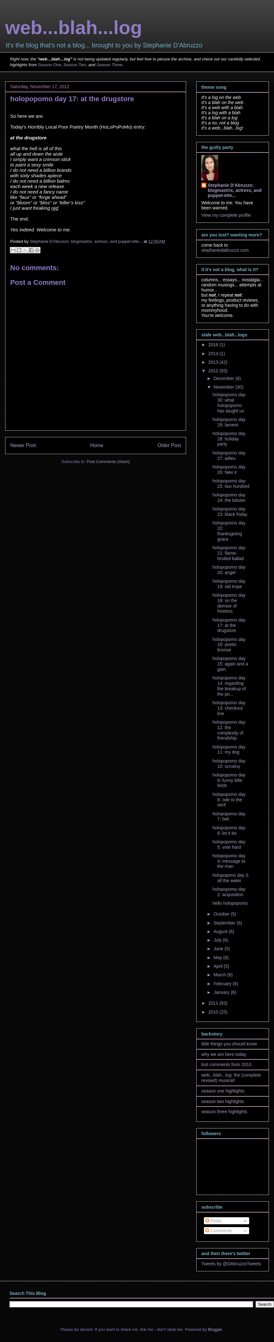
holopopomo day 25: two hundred (231, 483)
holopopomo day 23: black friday (230, 511)
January (222, 992)
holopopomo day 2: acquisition (229, 892)
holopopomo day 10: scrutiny (229, 763)
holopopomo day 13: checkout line (229, 708)
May (218, 957)
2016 (214, 344)
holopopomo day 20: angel (229, 570)
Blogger (215, 1329)
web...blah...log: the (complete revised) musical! (231, 1077)
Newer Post (23, 445)
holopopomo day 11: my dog (229, 749)
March (220, 974)
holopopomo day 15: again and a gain (230, 664)
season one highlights (222, 1090)
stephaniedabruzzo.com (225, 250)
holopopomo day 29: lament (229, 422)
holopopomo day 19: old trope (229, 584)
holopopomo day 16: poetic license (229, 645)
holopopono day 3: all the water (231, 878)
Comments (218, 1230)
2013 (214, 362)
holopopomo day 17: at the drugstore (229, 625)
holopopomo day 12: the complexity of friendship (229, 730)
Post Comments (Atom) (108, 461)
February (223, 983)
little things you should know (229, 1043)
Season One (49, 64)
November (224, 387)
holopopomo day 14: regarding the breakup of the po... (229, 685)
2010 (214, 1012)
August (220, 931)
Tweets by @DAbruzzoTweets (231, 1263)
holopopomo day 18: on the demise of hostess (229, 603)
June (218, 948)
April (218, 966)
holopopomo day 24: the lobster (229, 497)
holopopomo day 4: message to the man (229, 861)
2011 (214, 1003)
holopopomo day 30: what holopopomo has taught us (229, 402)
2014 (214, 353)
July (218, 940)
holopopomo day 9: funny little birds (229, 780)
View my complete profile (226, 215)
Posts (213, 1220)
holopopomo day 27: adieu (229, 455)
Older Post (169, 445)
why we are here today (223, 1054)
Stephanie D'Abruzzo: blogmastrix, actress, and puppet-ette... (235, 190)
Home (97, 445)
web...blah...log (73, 27)
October (222, 914)
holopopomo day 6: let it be (229, 830)
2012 (214, 370)
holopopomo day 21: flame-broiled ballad (229, 553)
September (224, 922)
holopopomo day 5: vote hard (229, 844)
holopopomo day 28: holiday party (229, 439)
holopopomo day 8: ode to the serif (229, 800)
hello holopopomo (230, 903)
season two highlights (222, 1101)
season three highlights (224, 1111)
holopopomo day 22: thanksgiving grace (229, 530)
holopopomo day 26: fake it (229, 469)
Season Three (110, 64)
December (224, 378)
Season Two (74, 64)
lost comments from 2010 (226, 1064)
